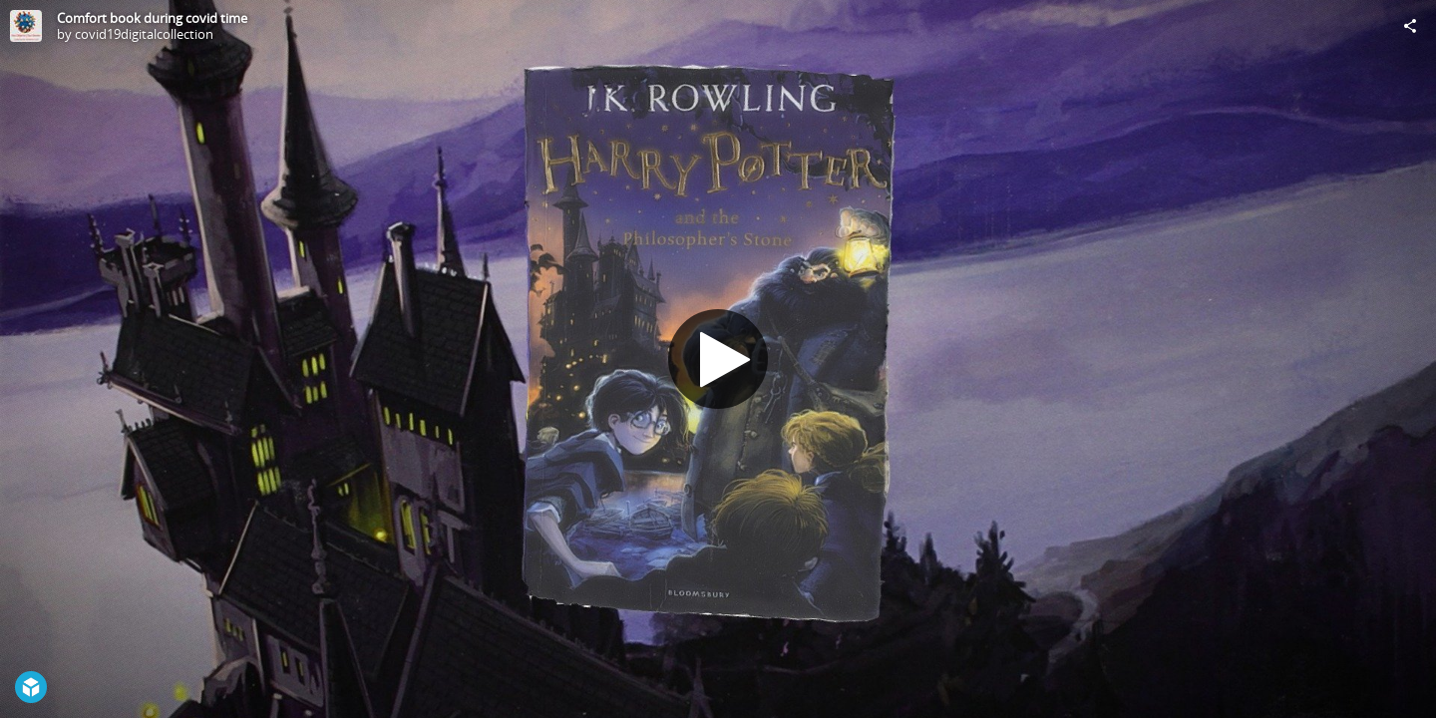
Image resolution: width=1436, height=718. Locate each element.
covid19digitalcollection (144, 34)
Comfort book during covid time (152, 18)
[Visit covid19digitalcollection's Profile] (26, 26)
